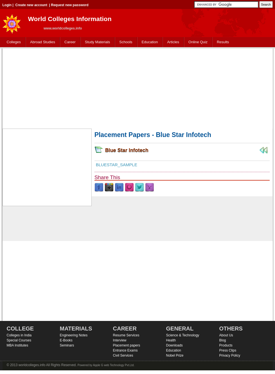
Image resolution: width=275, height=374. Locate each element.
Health (171, 340)
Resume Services (126, 335)
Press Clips (227, 350)
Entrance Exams (125, 350)
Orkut (129, 187)
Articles (173, 42)
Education (149, 42)
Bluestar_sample (116, 164)
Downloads (174, 345)
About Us (226, 335)
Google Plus (109, 187)
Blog (222, 340)
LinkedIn (119, 187)
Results (223, 42)
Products (226, 345)
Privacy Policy (229, 355)
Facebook (98, 187)
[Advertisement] (137, 88)
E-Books (66, 340)
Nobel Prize (175, 355)
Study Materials (96, 42)
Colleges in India (19, 335)
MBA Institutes (17, 345)
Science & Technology (182, 335)
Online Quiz (198, 42)
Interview (120, 340)
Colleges (13, 42)
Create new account (31, 5)
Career (68, 42)
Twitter (139, 187)
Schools (124, 42)
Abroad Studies (41, 42)
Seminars (67, 345)
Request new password (69, 5)
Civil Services (123, 355)
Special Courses (19, 340)
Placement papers (126, 345)
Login (7, 5)
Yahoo (149, 187)
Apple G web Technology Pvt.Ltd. (113, 365)
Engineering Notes (74, 335)
